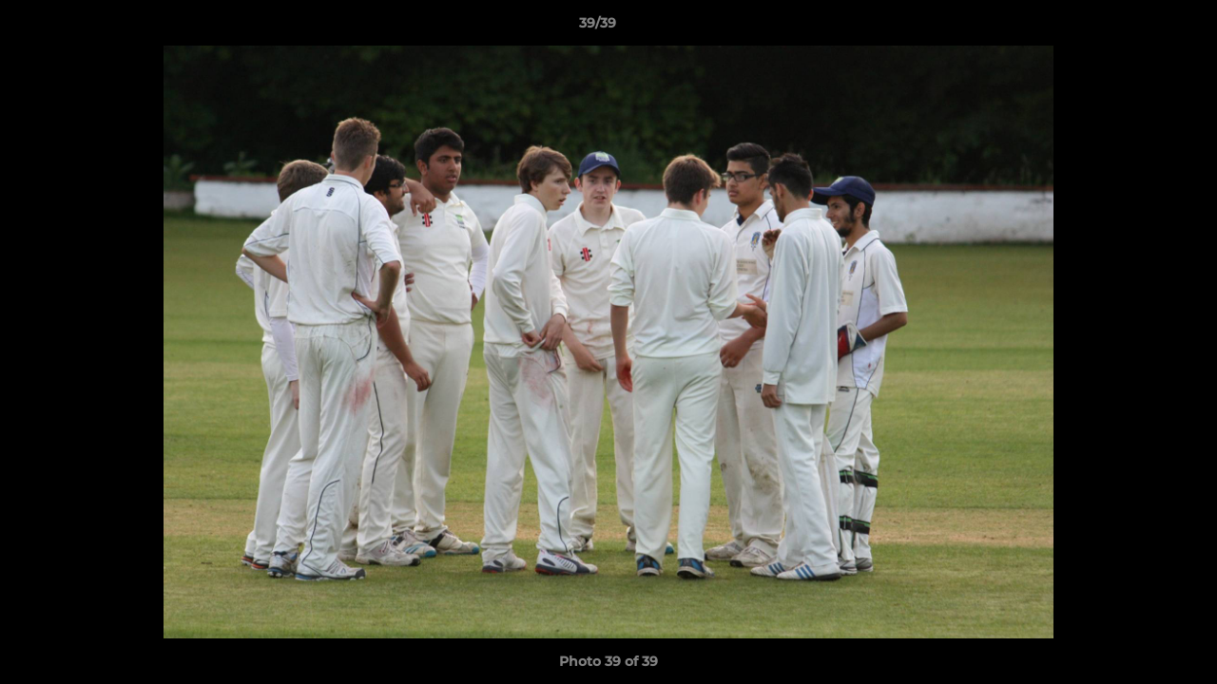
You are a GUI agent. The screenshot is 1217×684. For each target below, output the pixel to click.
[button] (1137, 27)
